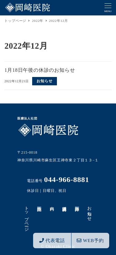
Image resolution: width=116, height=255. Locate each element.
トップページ (26, 216)
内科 (51, 203)
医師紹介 (77, 203)
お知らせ (89, 211)
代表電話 (52, 240)
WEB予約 (90, 240)
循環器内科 (64, 203)
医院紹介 (39, 203)
